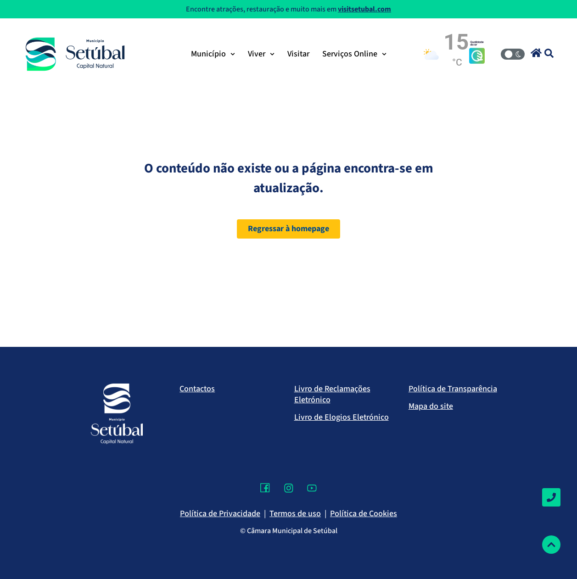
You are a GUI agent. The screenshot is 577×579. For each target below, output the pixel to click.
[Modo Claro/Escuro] (513, 54)
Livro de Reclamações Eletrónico (332, 394)
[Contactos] (551, 497)
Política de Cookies (363, 513)
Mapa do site (431, 406)
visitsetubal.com (364, 9)
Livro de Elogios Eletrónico (341, 417)
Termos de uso (295, 513)
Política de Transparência (453, 389)
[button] (536, 52)
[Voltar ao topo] (551, 544)
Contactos (197, 389)
